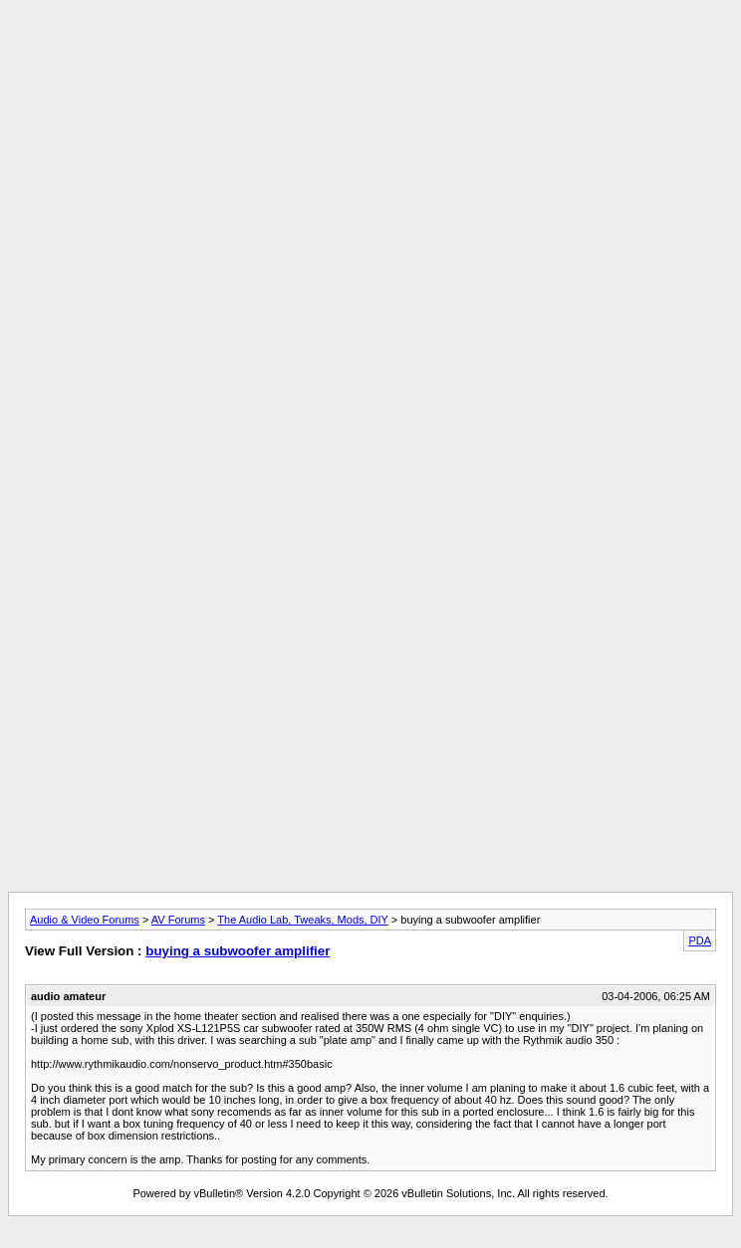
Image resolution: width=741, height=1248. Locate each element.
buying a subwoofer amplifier (237, 950)
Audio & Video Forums (84, 920)
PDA (699, 940)
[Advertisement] (370, 147)
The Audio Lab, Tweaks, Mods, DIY (302, 920)
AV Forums (178, 920)
